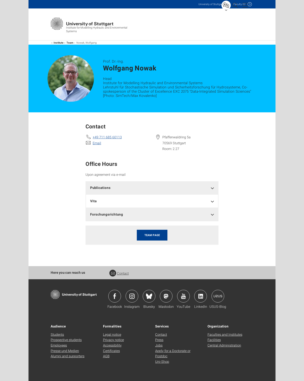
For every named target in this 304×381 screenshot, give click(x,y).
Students (57, 334)
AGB (106, 356)
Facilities (214, 339)
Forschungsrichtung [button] (106, 214)
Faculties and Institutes (225, 334)
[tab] (152, 187)
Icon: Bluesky (149, 296)
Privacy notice (113, 339)
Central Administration (224, 345)
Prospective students (66, 339)
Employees (59, 345)
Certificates (111, 350)
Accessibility (112, 345)
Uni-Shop (162, 361)
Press (159, 339)
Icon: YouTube (183, 296)
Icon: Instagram (132, 296)
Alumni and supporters (67, 356)
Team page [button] (152, 235)
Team (69, 42)
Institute (59, 42)
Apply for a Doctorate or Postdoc (172, 353)
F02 (239, 4)
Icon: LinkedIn (200, 296)
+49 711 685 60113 (107, 137)
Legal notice (112, 334)
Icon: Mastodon (166, 296)
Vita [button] (93, 201)
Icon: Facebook (114, 296)
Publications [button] (100, 187)
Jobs (159, 345)
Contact (119, 273)
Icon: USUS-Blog (218, 296)
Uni (210, 4)
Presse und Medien (65, 350)
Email (97, 143)
